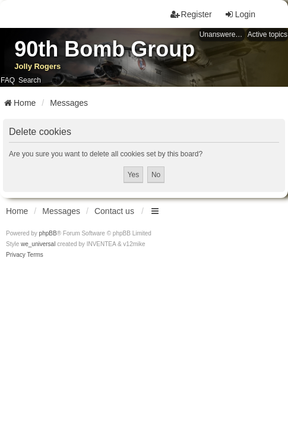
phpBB (48, 233)
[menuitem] (16, 255)
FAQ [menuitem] (8, 80)
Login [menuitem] (239, 14)
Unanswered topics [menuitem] (222, 34)
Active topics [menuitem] (267, 34)
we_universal (38, 244)
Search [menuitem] (29, 80)
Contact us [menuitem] (114, 211)
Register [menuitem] (191, 14)
